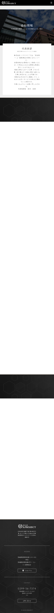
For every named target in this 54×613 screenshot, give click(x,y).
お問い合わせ (27, 601)
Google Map (28, 570)
